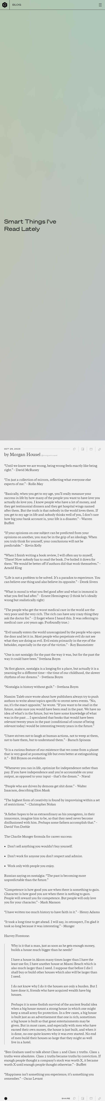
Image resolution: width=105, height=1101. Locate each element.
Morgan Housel (25, 455)
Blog (17, 4)
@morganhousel (49, 455)
